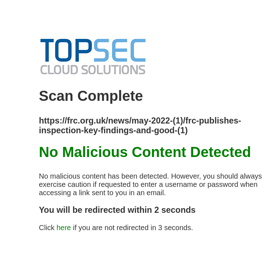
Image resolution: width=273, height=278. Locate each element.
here (64, 228)
